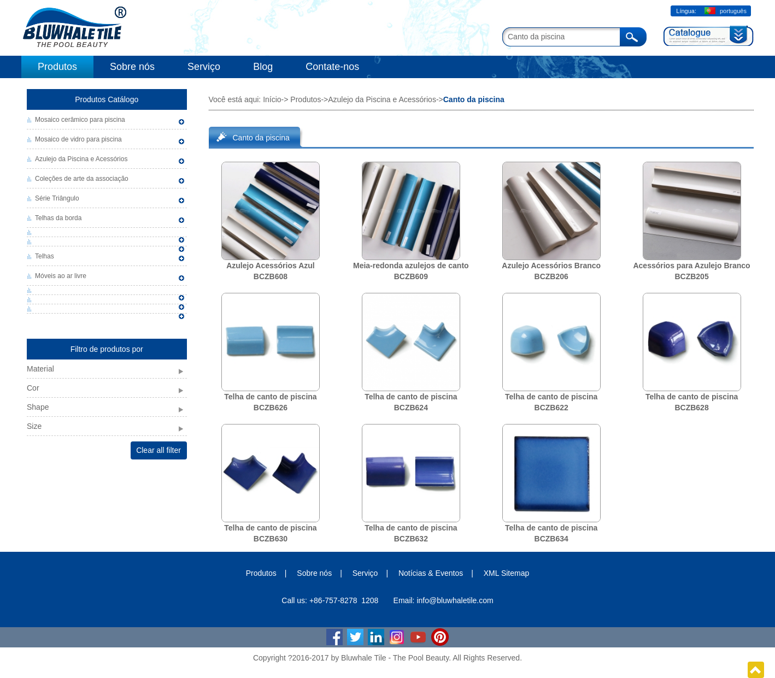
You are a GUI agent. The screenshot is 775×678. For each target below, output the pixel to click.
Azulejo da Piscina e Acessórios (81, 159)
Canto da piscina (261, 137)
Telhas (44, 256)
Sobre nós (132, 66)
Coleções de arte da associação (81, 178)
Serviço (203, 66)
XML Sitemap (507, 573)
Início (272, 99)
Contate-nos (332, 66)
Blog (263, 66)
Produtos (57, 66)
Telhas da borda (58, 218)
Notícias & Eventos (430, 573)
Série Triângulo (57, 198)
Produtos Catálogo (106, 99)
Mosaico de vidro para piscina (78, 139)
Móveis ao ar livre (60, 276)
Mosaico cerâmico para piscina (80, 119)
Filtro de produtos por (107, 349)
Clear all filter (158, 450)
